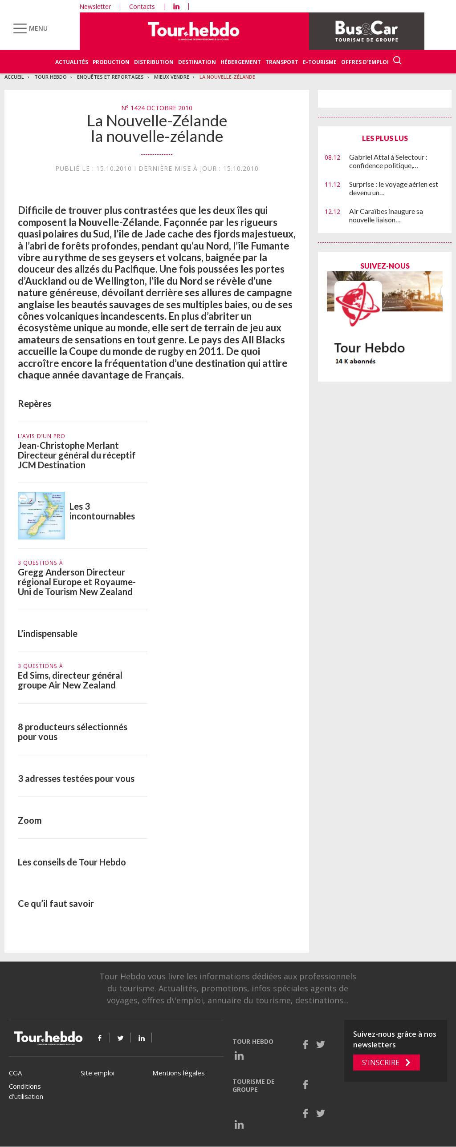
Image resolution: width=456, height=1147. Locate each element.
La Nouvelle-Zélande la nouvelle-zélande (157, 128)
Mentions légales (178, 1072)
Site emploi (97, 1072)
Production (111, 62)
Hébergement (240, 62)
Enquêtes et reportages (110, 76)
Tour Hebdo (50, 76)
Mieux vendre (171, 76)
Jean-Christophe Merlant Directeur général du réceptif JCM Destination (77, 455)
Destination (197, 62)
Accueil (14, 76)
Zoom (30, 820)
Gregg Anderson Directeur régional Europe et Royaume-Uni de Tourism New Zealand (77, 582)
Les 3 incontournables (102, 511)
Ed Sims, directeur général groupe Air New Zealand (70, 680)
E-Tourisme (320, 62)
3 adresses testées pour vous (76, 778)
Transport (281, 62)
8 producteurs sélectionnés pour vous (72, 731)
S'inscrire (380, 1062)
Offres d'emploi (365, 62)
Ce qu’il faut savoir (56, 903)
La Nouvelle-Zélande (227, 76)
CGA (15, 1072)
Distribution (154, 62)
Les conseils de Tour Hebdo (72, 862)
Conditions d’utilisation (26, 1091)
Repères (34, 403)
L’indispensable (47, 633)
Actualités (71, 62)
